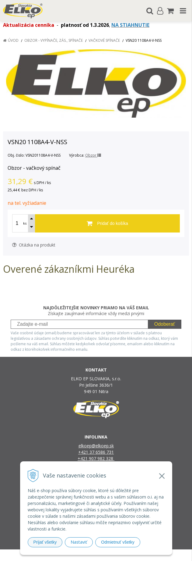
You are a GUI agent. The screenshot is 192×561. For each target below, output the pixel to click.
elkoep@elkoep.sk (96, 446)
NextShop (85, 555)
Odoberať (164, 324)
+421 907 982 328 (96, 458)
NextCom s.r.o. (159, 555)
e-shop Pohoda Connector (119, 555)
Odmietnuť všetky (117, 542)
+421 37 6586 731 (96, 452)
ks (24, 223)
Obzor (93, 155)
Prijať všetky (45, 542)
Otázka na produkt (33, 245)
